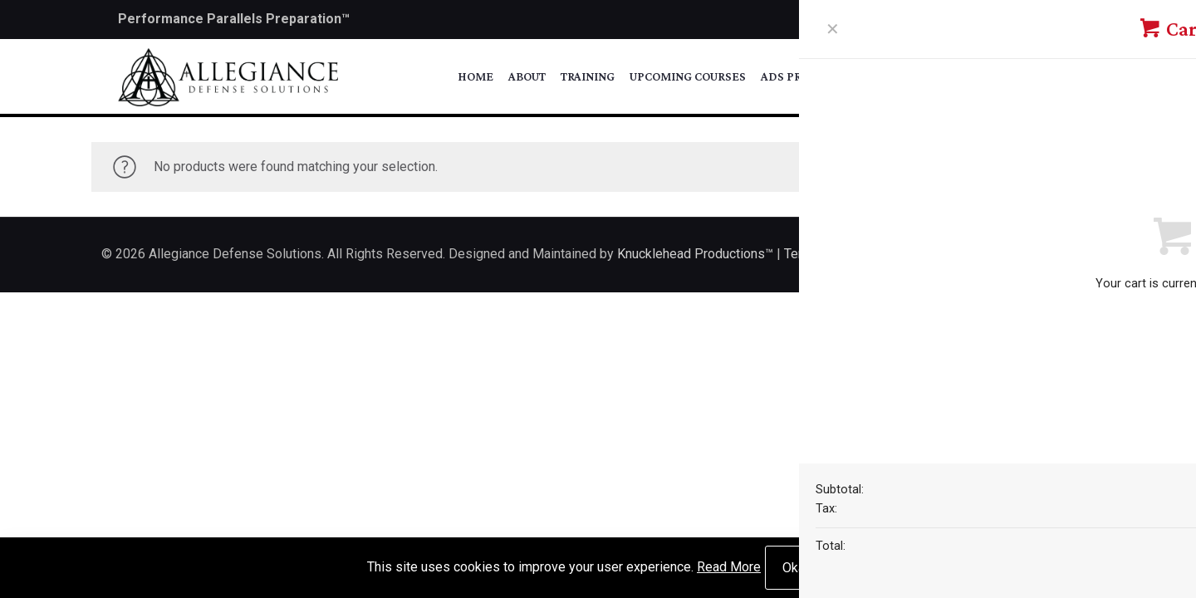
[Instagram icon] (1068, 19)
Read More (729, 567)
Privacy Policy (936, 254)
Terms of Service (834, 254)
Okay (796, 568)
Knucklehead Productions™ (695, 254)
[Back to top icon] (1077, 252)
